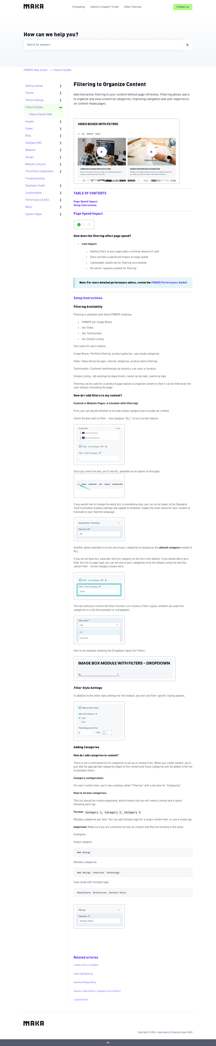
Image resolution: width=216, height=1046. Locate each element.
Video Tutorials (133, 7)
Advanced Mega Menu (85, 982)
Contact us (183, 7)
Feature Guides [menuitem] (34, 107)
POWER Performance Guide (168, 282)
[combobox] (103, 45)
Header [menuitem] (29, 121)
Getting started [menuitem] (34, 86)
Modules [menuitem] (30, 150)
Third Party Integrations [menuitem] (39, 171)
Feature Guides (62, 70)
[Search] (187, 45)
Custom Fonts (81, 1000)
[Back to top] (108, 1042)
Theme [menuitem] (29, 93)
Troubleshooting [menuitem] (35, 178)
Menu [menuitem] (28, 207)
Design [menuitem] (29, 157)
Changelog (78, 7)
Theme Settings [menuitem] (34, 100)
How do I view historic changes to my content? (97, 991)
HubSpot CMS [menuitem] (33, 143)
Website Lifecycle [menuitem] (35, 164)
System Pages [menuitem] (33, 214)
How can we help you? (51, 35)
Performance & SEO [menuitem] (37, 200)
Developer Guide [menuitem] (35, 185)
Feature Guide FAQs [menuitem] (40, 114)
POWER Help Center (36, 70)
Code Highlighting (83, 974)
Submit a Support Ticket (104, 7)
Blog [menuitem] (28, 136)
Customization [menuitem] (33, 193)
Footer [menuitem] (29, 128)
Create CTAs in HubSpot (86, 965)
